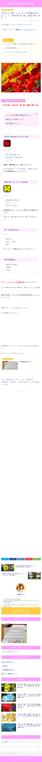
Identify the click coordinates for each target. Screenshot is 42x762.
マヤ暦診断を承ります (8, 670)
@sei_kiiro (27, 29)
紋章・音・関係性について (9, 673)
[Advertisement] (21, 459)
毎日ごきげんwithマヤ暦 (21, 3)
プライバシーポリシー (17, 758)
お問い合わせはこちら (8, 662)
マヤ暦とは (5, 666)
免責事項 (27, 758)
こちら (3, 651)
